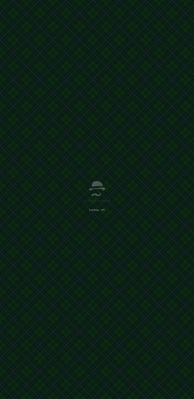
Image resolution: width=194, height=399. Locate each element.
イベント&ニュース (125, 6)
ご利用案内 (95, 6)
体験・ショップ (79, 6)
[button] (179, 6)
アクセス (107, 6)
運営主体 (55, 367)
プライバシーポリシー (68, 367)
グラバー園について (57, 6)
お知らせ (27, 171)
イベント (15, 171)
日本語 (143, 6)
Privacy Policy (91, 384)
